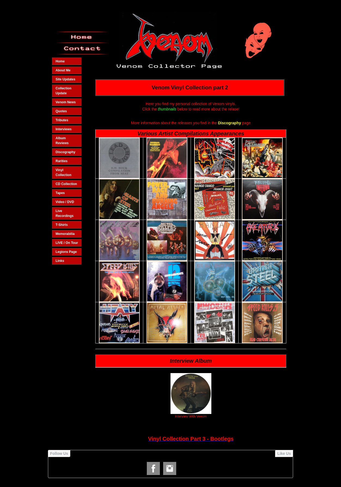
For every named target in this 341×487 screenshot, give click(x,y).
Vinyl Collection (63, 172)
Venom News (66, 102)
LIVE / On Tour (67, 243)
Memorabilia (65, 234)
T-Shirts (62, 225)
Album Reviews (62, 140)
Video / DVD (65, 202)
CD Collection (66, 184)
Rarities (62, 161)
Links (60, 261)
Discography (65, 152)
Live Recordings (65, 213)
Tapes (60, 193)
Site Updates (65, 79)
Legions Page (66, 252)
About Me (63, 70)
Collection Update (63, 90)
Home (60, 61)
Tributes (62, 120)
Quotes (61, 111)
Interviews (64, 129)
